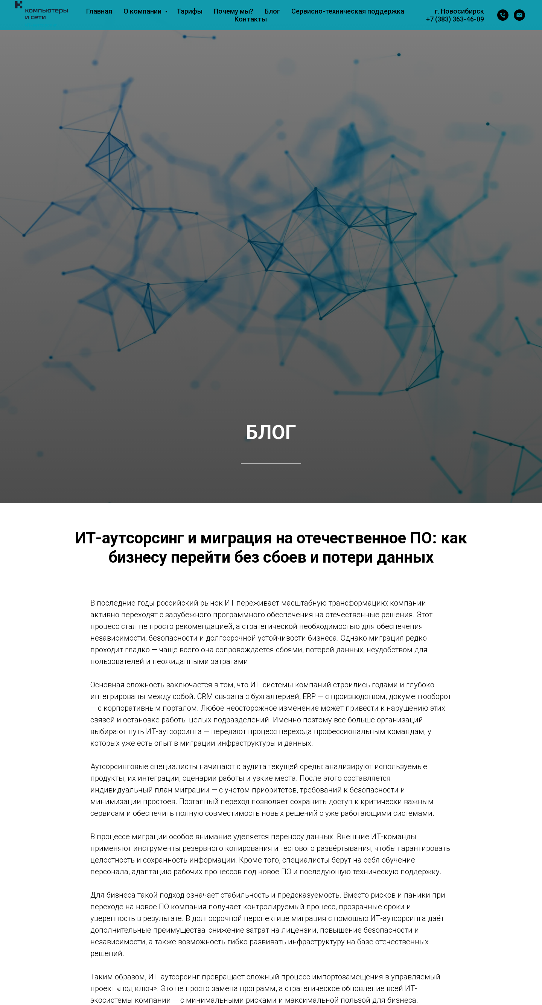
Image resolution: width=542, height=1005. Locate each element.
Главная (99, 11)
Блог (272, 11)
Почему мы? (233, 11)
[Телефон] (503, 15)
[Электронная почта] (519, 15)
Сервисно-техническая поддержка (347, 11)
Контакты (250, 19)
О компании (143, 11)
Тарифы (189, 11)
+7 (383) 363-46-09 (455, 19)
